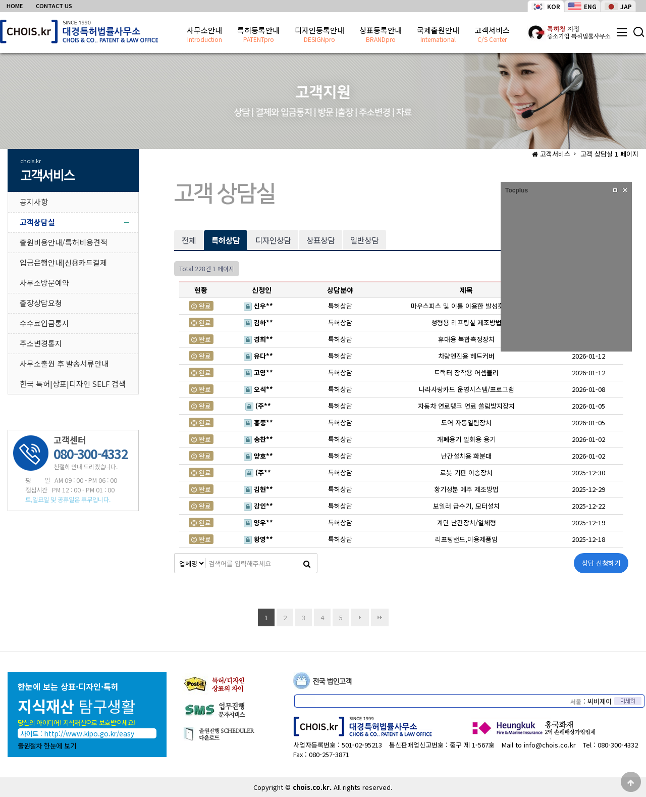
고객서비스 (492, 34)
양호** (260, 456)
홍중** (260, 422)
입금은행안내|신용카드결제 (63, 262)
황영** (260, 539)
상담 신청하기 (601, 563)
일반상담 (364, 239)
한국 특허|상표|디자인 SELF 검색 (73, 383)
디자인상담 (273, 239)
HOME (15, 6)
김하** (260, 322)
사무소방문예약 (44, 282)
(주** (260, 406)
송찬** (260, 439)
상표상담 (320, 239)
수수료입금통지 (44, 323)
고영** (260, 372)
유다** (260, 356)
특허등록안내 (258, 34)
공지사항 (34, 201)
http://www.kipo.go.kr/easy (89, 733)
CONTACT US (54, 6)
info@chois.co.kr (550, 745)
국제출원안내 (438, 34)
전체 (189, 239)
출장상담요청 (41, 302)
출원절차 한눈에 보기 (47, 745)
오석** (260, 389)
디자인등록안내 (319, 34)
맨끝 (380, 617)
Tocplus (516, 190)
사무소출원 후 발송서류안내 (64, 363)
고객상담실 (37, 222)
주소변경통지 (41, 343)
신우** (260, 306)
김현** (260, 489)
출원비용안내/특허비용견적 (63, 242)
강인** (260, 506)
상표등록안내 (380, 34)
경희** (260, 339)
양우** (260, 522)
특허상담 (222, 237)
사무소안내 (204, 34)
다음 (360, 617)
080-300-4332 (618, 745)
